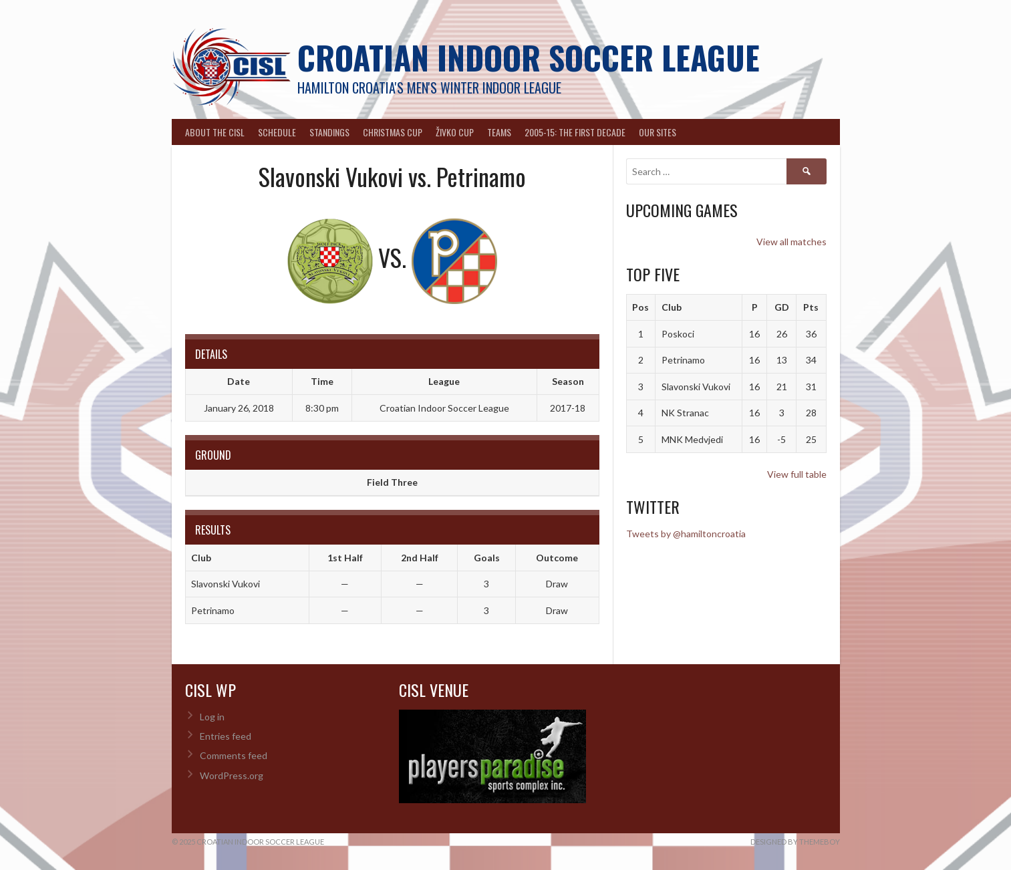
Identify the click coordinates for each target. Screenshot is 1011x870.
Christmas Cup (392, 132)
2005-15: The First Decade (575, 132)
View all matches (791, 241)
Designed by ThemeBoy (795, 841)
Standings (329, 132)
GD (781, 307)
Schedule (277, 132)
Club (672, 307)
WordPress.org (231, 775)
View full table (797, 474)
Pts (811, 307)
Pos (640, 307)
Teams (499, 132)
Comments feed (233, 755)
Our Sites (657, 132)
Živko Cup (455, 132)
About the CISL (215, 132)
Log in (212, 716)
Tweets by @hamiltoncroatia (686, 533)
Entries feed (225, 736)
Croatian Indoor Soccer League (528, 57)
